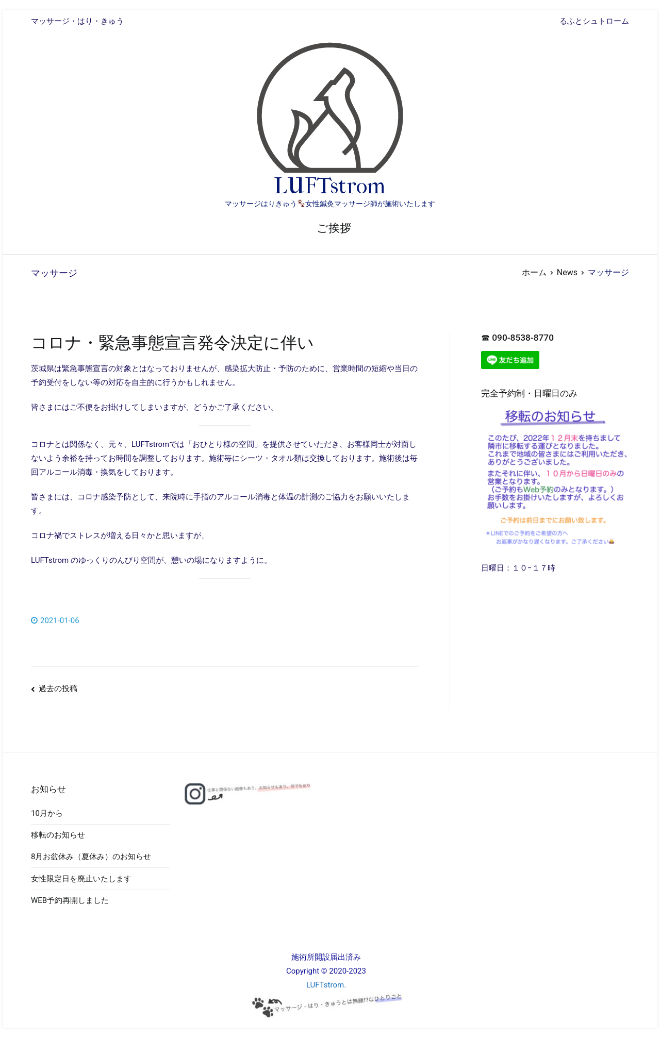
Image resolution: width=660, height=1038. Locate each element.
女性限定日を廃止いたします (81, 878)
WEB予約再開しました (70, 900)
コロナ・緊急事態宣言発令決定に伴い (172, 343)
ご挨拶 (334, 228)
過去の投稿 (58, 688)
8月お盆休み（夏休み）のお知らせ (91, 856)
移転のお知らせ (58, 835)
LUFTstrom (330, 186)
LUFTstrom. (326, 985)
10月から (47, 813)
